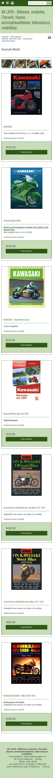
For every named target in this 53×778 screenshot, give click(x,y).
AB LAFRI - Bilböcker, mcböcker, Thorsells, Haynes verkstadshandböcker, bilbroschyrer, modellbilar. (26, 19)
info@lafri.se (34, 767)
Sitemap (46, 767)
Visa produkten (26, 152)
